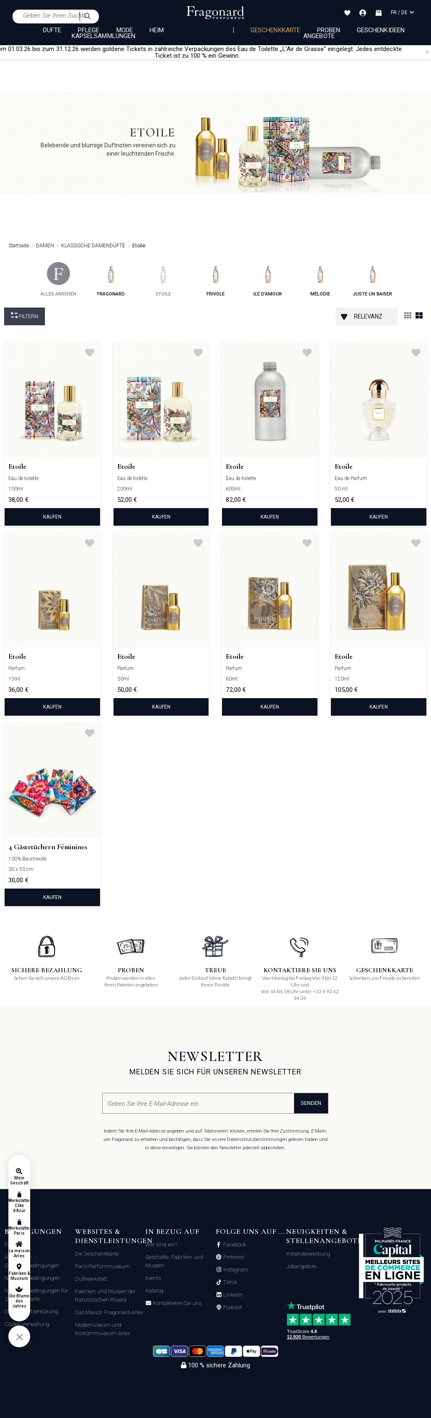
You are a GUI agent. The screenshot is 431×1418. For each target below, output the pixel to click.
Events (153, 1278)
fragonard (111, 279)
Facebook (234, 1245)
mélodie (320, 279)
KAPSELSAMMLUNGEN (103, 36)
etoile (163, 279)
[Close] (427, 51)
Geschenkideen (381, 30)
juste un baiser (372, 279)
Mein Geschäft (19, 1180)
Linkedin (232, 1295)
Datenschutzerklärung (31, 1311)
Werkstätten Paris (19, 1231)
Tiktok (229, 1282)
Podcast (232, 1307)
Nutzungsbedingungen (32, 1278)
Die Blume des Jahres (19, 1301)
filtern (24, 315)
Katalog (154, 1290)
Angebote (318, 36)
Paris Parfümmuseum (102, 1266)
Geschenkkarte (275, 30)
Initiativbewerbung (308, 1254)
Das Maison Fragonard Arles (109, 1312)
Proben (328, 30)
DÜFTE (52, 30)
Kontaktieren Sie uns (176, 1303)
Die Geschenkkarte (97, 1254)
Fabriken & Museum (19, 1276)
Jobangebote (301, 1266)
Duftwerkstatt (91, 1279)
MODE (124, 30)
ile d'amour (267, 279)
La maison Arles (19, 1253)
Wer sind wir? (161, 1244)
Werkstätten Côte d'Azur (19, 1205)
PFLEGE (88, 30)
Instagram (235, 1270)
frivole (215, 279)
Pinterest (233, 1257)
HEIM (157, 30)
